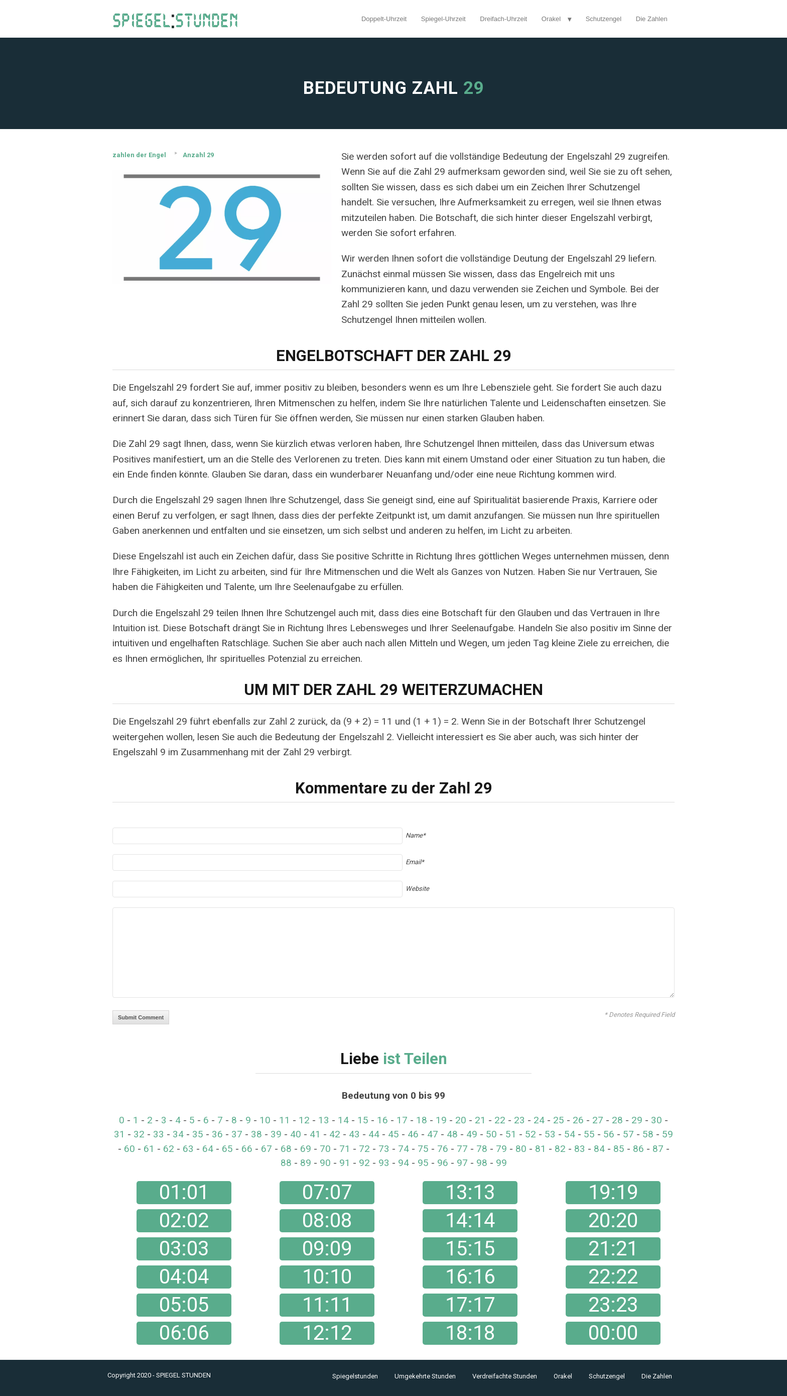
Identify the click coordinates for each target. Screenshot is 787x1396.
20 (460, 1120)
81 (540, 1148)
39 (276, 1134)
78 (481, 1148)
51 (510, 1134)
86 (638, 1148)
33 (158, 1134)
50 (491, 1134)
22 (499, 1120)
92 (364, 1163)
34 (178, 1134)
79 (501, 1148)
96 (442, 1163)
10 (265, 1120)
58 (647, 1134)
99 (501, 1163)
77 (462, 1148)
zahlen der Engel (139, 155)
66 (246, 1148)
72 (364, 1148)
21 (480, 1120)
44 (373, 1134)
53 (550, 1134)
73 (383, 1148)
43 (354, 1134)
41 (315, 1134)
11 (284, 1120)
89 (305, 1163)
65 (227, 1148)
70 (325, 1148)
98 (481, 1163)
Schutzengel (604, 19)
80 (521, 1148)
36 (217, 1134)
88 (286, 1163)
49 (471, 1134)
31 (119, 1134)
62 (168, 1148)
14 (343, 1120)
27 (597, 1120)
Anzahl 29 (198, 155)
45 (393, 1134)
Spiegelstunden (355, 1376)
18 (421, 1120)
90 (325, 1163)
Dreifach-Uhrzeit (503, 19)
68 (286, 1148)
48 (452, 1134)
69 (305, 1148)
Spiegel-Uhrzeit (443, 19)
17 (402, 1120)
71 (344, 1148)
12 (304, 1120)
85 (618, 1148)
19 (441, 1120)
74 (403, 1148)
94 (403, 1163)
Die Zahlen (652, 19)
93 (383, 1163)
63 (188, 1148)
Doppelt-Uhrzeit (384, 19)
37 (236, 1134)
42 (334, 1134)
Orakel (551, 19)
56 (608, 1134)
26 (578, 1120)
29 (636, 1120)
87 (658, 1148)
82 (560, 1148)
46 (413, 1134)
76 (442, 1148)
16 (382, 1120)
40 (295, 1134)
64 (207, 1148)
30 (656, 1120)
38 (256, 1134)
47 (432, 1134)
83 (579, 1148)
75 (423, 1148)
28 (617, 1120)
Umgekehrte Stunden (425, 1376)
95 (423, 1163)
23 (519, 1120)
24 (539, 1120)
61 (149, 1148)
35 (197, 1134)
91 (344, 1163)
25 (558, 1120)
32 (139, 1134)
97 (462, 1163)
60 (129, 1148)
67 (266, 1148)
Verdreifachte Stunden (504, 1376)
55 (589, 1134)
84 (599, 1148)
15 (362, 1120)
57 (628, 1134)
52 (530, 1134)
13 (323, 1120)
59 (667, 1134)
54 (569, 1134)
